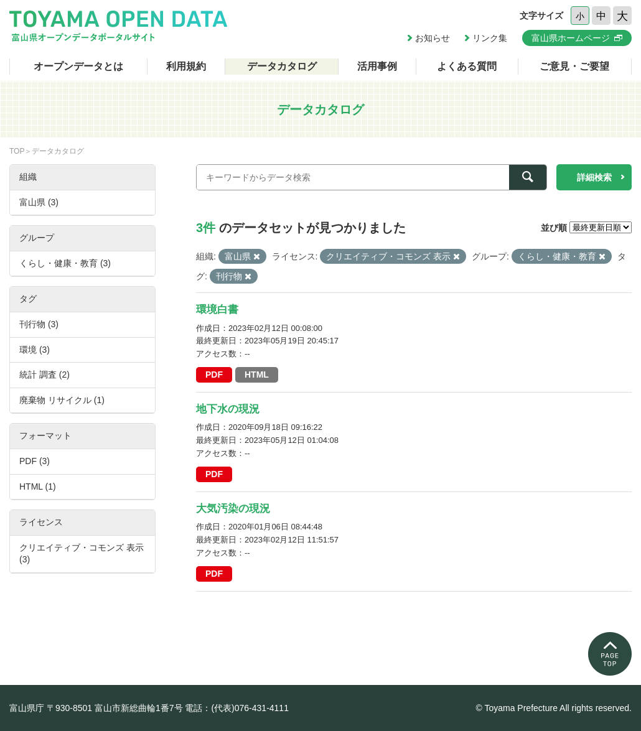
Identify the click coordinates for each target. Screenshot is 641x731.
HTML (257, 374)
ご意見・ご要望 (574, 66)
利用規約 (186, 66)
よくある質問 (467, 66)
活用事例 (377, 66)
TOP (16, 151)
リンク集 (489, 38)
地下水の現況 (228, 409)
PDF (214, 374)
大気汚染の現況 (233, 508)
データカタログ (282, 66)
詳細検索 (594, 177)
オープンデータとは (78, 66)
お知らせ (432, 38)
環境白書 (217, 309)
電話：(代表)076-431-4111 (237, 708)
